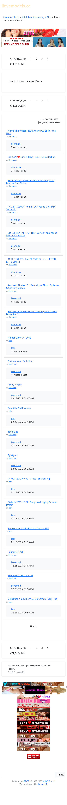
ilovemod (12, 291)
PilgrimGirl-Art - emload (20, 575)
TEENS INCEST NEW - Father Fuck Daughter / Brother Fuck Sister (30, 182)
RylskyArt (13, 455)
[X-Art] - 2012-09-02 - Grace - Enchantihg (29, 478)
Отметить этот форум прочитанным (49, 120)
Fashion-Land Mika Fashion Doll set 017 (28, 528)
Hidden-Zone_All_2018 (19, 337)
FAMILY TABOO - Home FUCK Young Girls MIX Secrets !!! (30, 208)
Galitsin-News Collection (20, 361)
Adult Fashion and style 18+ (36, 17)
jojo (10, 411)
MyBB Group (48, 781)
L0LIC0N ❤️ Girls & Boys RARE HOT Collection (31, 156)
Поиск (33, 626)
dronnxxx (13, 136)
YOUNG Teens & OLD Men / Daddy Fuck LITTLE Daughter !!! (31, 313)
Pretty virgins (15, 384)
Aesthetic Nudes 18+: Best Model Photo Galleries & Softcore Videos (32, 286)
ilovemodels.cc (11, 17)
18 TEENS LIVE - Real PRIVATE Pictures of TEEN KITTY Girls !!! (31, 260)
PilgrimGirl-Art (15, 551)
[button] (33, 635)
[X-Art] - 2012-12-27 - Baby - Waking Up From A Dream (31, 503)
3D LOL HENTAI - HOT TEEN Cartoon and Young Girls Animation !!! (31, 234)
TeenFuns (13, 431)
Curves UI (42, 784)
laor (10, 340)
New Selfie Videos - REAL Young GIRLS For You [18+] (31, 132)
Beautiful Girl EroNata (19, 408)
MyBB (26, 781)
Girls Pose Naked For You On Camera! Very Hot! (32, 598)
